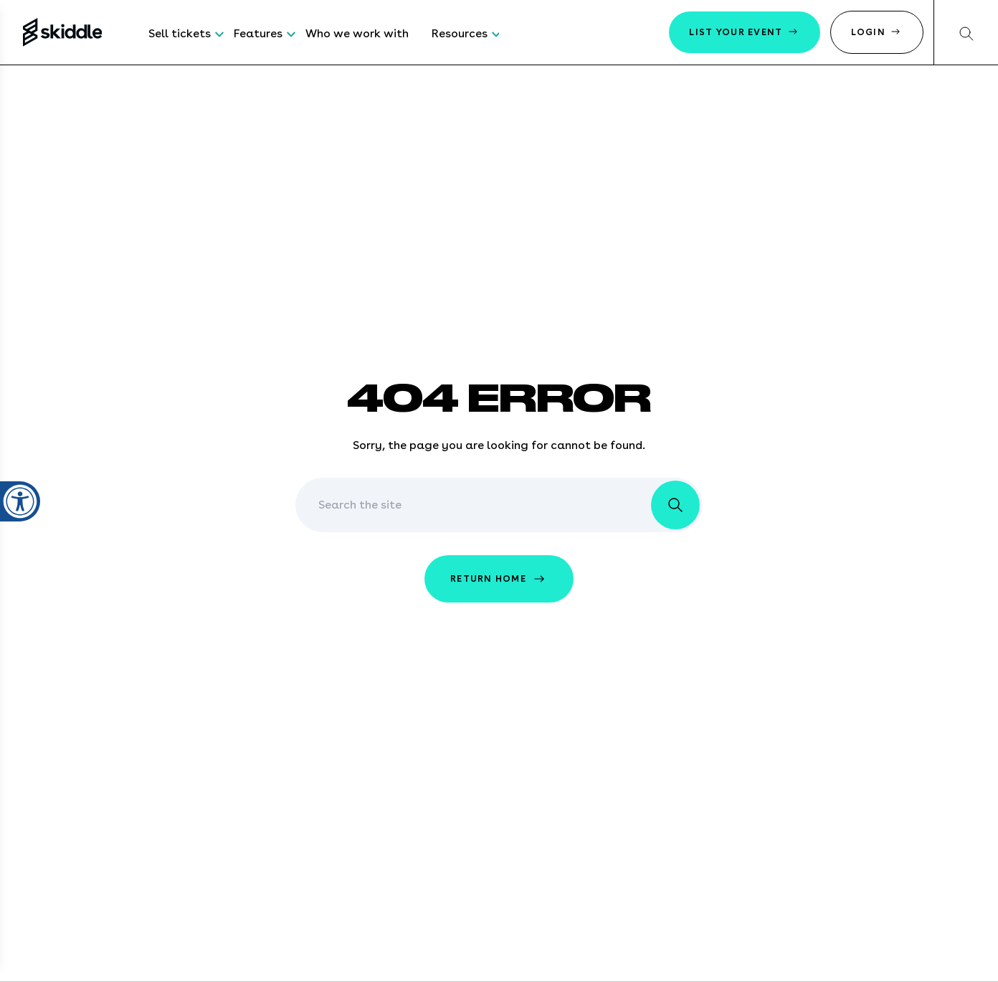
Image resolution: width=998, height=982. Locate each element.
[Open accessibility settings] (20, 493)
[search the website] (675, 505)
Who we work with (357, 33)
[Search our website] (965, 32)
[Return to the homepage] (62, 32)
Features (258, 33)
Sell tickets (179, 33)
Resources (460, 33)
